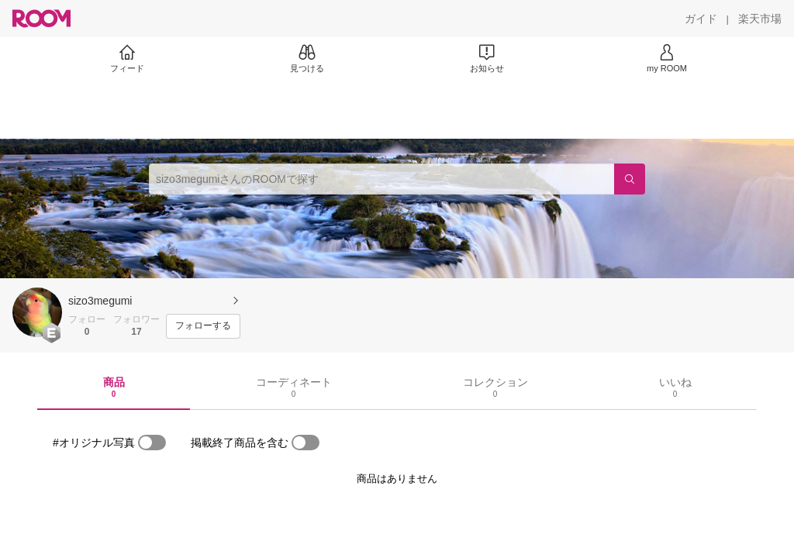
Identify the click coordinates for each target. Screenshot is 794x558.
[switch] (152, 442)
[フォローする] (203, 326)
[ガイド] (701, 19)
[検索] (629, 179)
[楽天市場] (760, 19)
